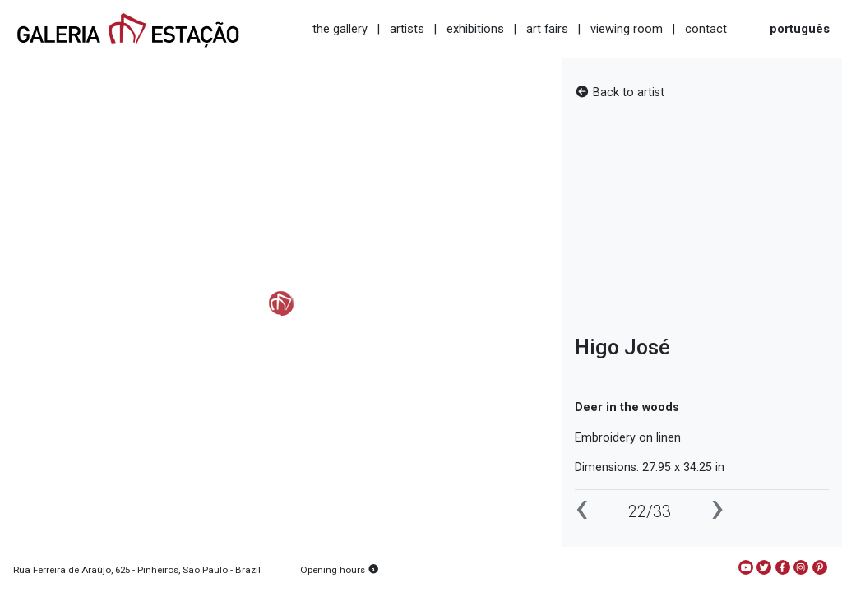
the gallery (340, 28)
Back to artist (619, 92)
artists (407, 28)
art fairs (547, 28)
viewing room (626, 28)
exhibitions (475, 28)
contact (706, 28)
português (800, 28)
